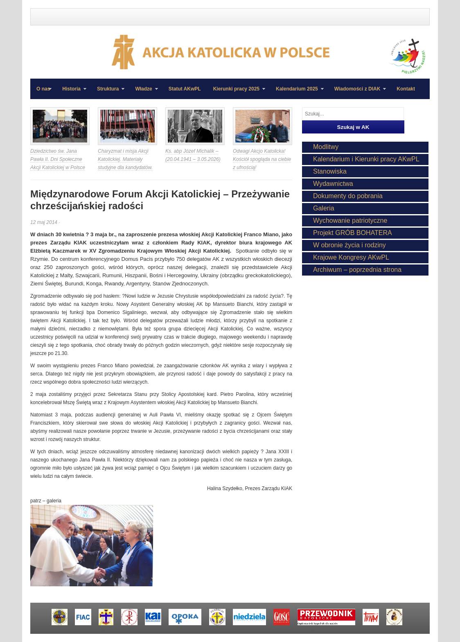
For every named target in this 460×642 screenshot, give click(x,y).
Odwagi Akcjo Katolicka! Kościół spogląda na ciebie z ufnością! (262, 159)
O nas (43, 89)
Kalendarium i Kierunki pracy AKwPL (366, 159)
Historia (71, 92)
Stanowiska (330, 171)
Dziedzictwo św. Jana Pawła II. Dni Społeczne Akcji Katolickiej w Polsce (57, 159)
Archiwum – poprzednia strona (357, 269)
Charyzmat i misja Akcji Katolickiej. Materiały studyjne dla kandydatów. (125, 159)
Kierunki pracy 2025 (236, 92)
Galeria (323, 208)
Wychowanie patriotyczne (350, 220)
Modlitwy (325, 146)
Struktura (107, 92)
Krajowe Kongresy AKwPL (351, 257)
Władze (143, 92)
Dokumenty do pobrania (348, 195)
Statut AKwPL (185, 89)
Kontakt (406, 89)
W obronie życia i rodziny (349, 245)
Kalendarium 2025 (297, 92)
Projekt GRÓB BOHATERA (352, 232)
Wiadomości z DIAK (357, 92)
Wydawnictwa (333, 183)
